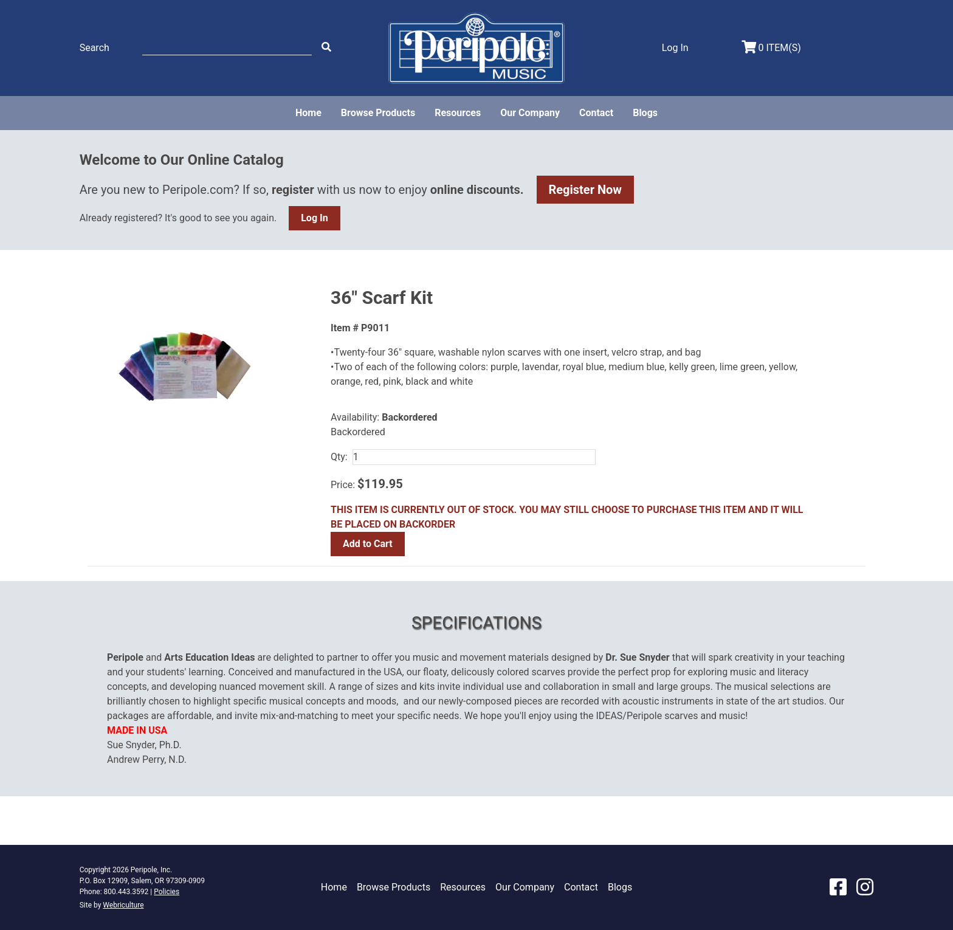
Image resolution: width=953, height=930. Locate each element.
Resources (458, 113)
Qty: (339, 457)
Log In (314, 218)
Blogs (645, 113)
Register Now (585, 189)
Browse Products (378, 113)
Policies (166, 891)
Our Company (530, 113)
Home (308, 113)
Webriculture (123, 905)
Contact (596, 113)
